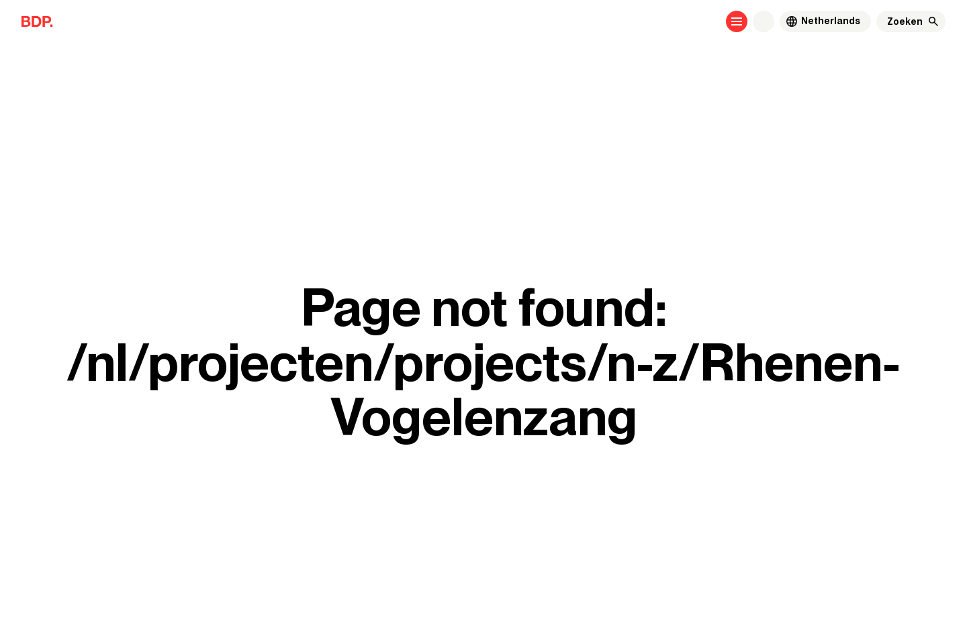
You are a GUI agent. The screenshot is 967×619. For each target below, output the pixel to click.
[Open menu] (736, 21)
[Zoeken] (905, 21)
